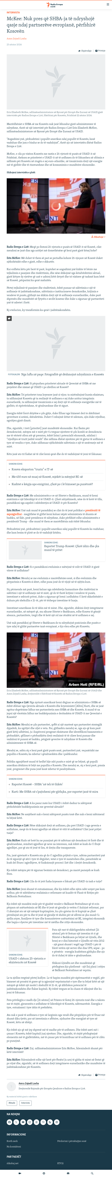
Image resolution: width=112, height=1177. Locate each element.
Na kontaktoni (14, 1147)
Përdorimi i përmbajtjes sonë (71, 1141)
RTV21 (60, 1163)
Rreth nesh (12, 1141)
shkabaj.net (12, 1163)
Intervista (13, 12)
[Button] (84, 51)
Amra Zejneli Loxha (17, 39)
